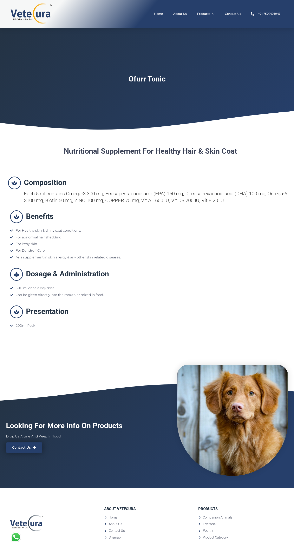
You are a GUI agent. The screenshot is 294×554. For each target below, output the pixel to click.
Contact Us (233, 14)
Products (206, 14)
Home (158, 14)
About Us (180, 14)
